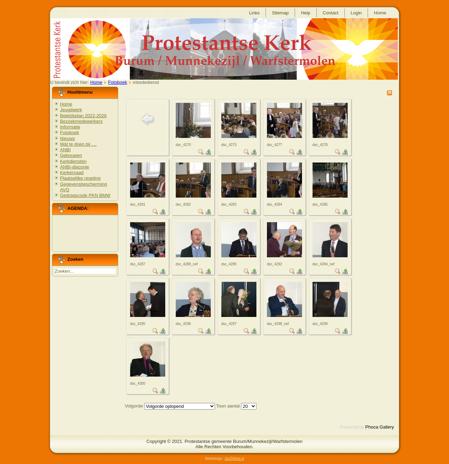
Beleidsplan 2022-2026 (83, 115)
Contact (331, 12)
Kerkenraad (71, 172)
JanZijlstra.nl (234, 458)
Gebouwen (71, 155)
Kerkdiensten (73, 161)
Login (356, 12)
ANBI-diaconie (74, 167)
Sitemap (280, 12)
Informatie (70, 127)
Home (380, 12)
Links (254, 12)
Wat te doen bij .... (78, 144)
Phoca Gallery (379, 427)
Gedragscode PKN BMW (85, 195)
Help (305, 12)
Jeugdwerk (71, 109)
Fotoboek (117, 82)
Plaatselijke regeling (80, 178)
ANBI (65, 149)
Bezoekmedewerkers (81, 121)
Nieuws (67, 138)
